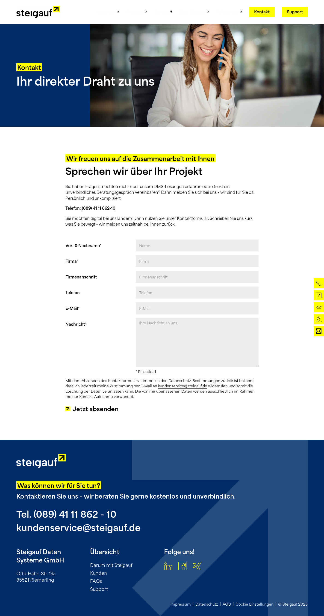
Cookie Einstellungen (255, 604)
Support (99, 589)
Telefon (72, 292)
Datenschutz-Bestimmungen (194, 380)
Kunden (98, 573)
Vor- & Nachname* (83, 245)
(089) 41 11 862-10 (98, 208)
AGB (227, 604)
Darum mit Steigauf (111, 565)
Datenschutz (206, 604)
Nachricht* (76, 324)
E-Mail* (72, 308)
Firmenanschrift (81, 276)
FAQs (96, 581)
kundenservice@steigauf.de (182, 385)
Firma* (71, 261)
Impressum (181, 604)
